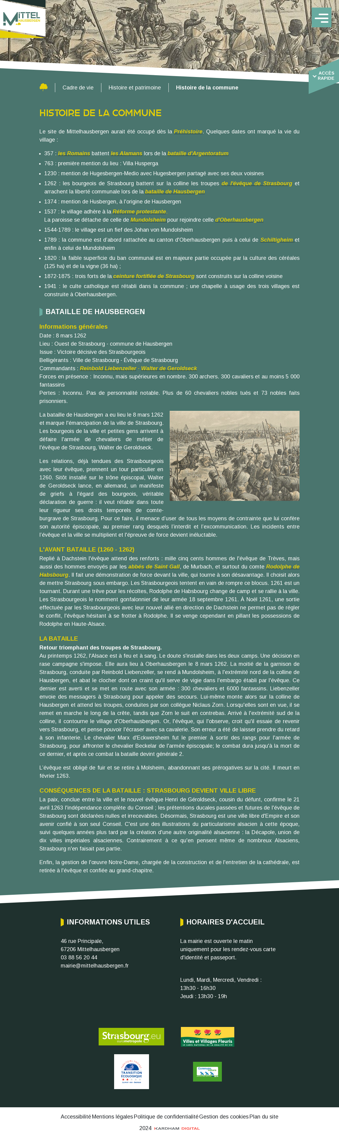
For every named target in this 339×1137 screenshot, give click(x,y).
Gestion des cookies (224, 1117)
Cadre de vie (78, 88)
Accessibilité (76, 1117)
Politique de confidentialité (166, 1117)
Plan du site (263, 1117)
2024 (169, 1128)
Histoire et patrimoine (135, 88)
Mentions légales (112, 1117)
